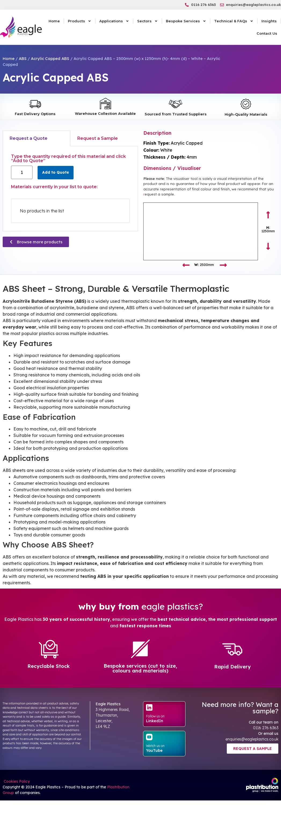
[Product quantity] (21, 172)
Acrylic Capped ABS (50, 58)
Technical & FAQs (233, 21)
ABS (23, 58)
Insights (269, 21)
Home (54, 21)
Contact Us (267, 33)
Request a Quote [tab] (29, 138)
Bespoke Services (186, 21)
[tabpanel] (70, 188)
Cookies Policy (16, 781)
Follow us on (155, 716)
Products (79, 21)
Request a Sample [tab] (97, 138)
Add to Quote (55, 172)
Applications (114, 21)
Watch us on (155, 746)
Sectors (147, 21)
